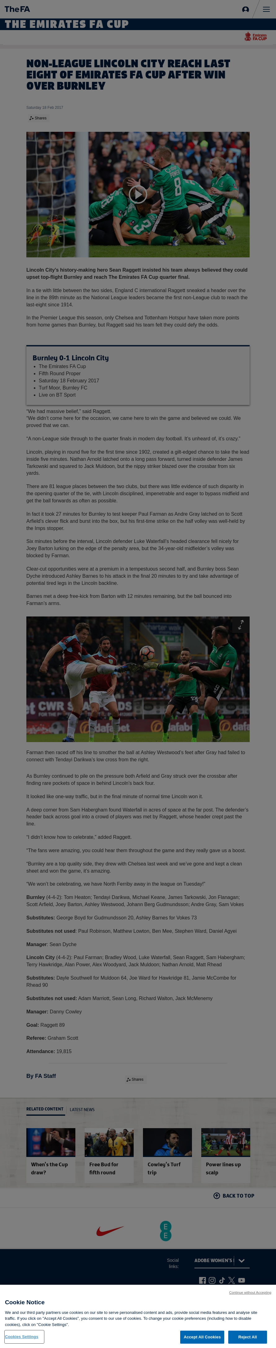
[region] (138, 1316)
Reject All (247, 1337)
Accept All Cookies (202, 1337)
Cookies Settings (21, 1336)
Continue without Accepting (250, 1292)
